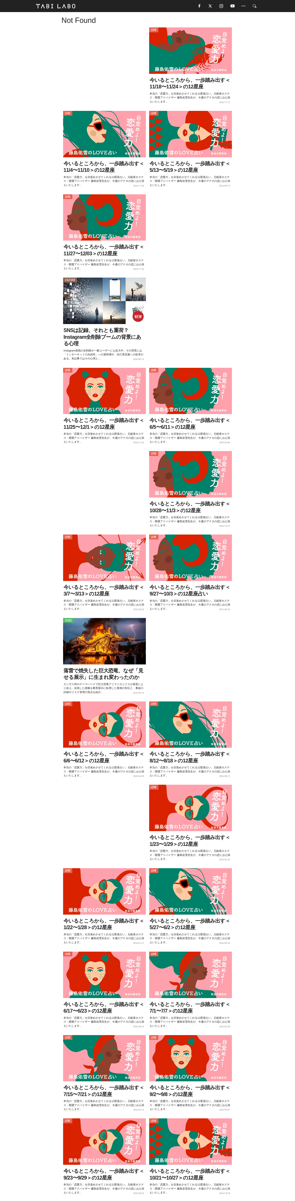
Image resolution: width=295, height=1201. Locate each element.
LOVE (154, 30)
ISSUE (68, 620)
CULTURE (70, 280)
